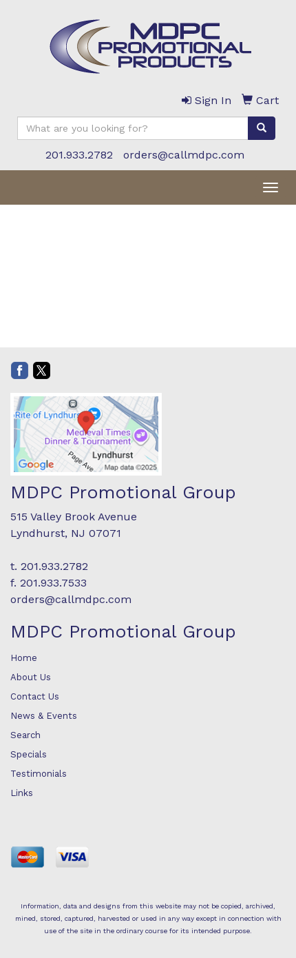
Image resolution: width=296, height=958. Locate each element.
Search (25, 735)
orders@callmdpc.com (183, 154)
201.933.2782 (79, 154)
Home (23, 658)
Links (21, 793)
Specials (28, 754)
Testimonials (38, 773)
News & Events (43, 716)
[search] (261, 128)
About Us (30, 677)
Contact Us (34, 696)
